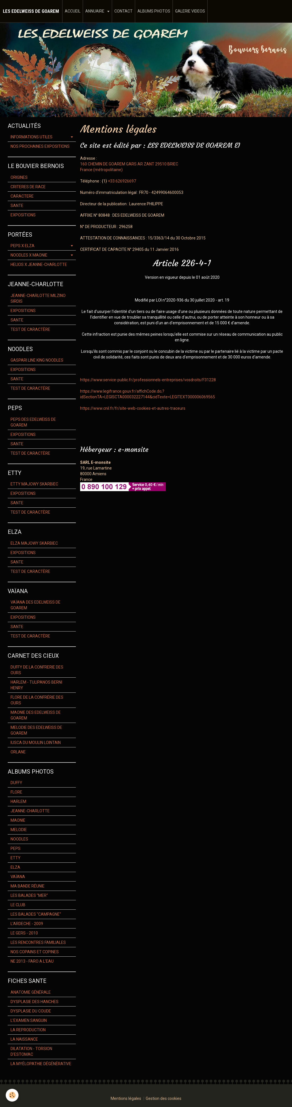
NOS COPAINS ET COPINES (35, 952)
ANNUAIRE (95, 11)
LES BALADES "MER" (29, 895)
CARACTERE (22, 196)
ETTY (16, 858)
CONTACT (123, 11)
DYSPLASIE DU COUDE (31, 1011)
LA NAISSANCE (24, 1039)
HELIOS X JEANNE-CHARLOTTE (39, 264)
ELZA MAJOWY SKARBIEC (34, 543)
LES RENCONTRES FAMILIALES (38, 942)
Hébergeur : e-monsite (114, 449)
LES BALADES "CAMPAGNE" (36, 914)
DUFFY (16, 782)
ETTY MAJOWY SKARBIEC (34, 484)
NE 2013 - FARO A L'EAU (32, 961)
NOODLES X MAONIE (29, 255)
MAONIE (18, 820)
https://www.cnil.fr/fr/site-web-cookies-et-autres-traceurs (132, 408)
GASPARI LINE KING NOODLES (37, 360)
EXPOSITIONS (23, 215)
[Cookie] (12, 1095)
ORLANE (18, 752)
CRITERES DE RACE (28, 186)
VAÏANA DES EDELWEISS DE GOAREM (35, 605)
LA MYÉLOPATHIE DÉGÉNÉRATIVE (41, 1063)
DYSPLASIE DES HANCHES (34, 1001)
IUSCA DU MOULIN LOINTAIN (36, 742)
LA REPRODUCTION (28, 1030)
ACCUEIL (72, 11)
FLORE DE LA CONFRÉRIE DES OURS (37, 700)
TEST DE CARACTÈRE (30, 329)
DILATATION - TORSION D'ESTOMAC (31, 1051)
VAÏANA (18, 876)
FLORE (16, 792)
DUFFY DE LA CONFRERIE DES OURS (37, 670)
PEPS (16, 848)
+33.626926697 (122, 181)
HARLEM (18, 801)
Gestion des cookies (163, 1098)
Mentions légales (126, 1098)
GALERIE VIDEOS (190, 11)
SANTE (17, 205)
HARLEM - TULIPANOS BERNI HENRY (36, 685)
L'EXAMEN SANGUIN (29, 1020)
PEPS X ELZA (23, 245)
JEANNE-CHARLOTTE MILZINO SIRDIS (38, 298)
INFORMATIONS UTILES (31, 137)
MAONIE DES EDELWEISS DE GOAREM (36, 715)
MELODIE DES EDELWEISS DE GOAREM (36, 730)
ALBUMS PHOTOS (153, 11)
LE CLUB (18, 905)
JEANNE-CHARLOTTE (30, 811)
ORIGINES (19, 177)
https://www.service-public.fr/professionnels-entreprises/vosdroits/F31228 (148, 380)
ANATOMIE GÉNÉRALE (31, 992)
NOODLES (19, 839)
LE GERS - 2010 (24, 933)
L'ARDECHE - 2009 (27, 923)
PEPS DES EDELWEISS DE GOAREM (33, 422)
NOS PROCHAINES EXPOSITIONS (40, 146)
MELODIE (19, 829)
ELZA (15, 867)
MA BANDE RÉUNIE (27, 886)
